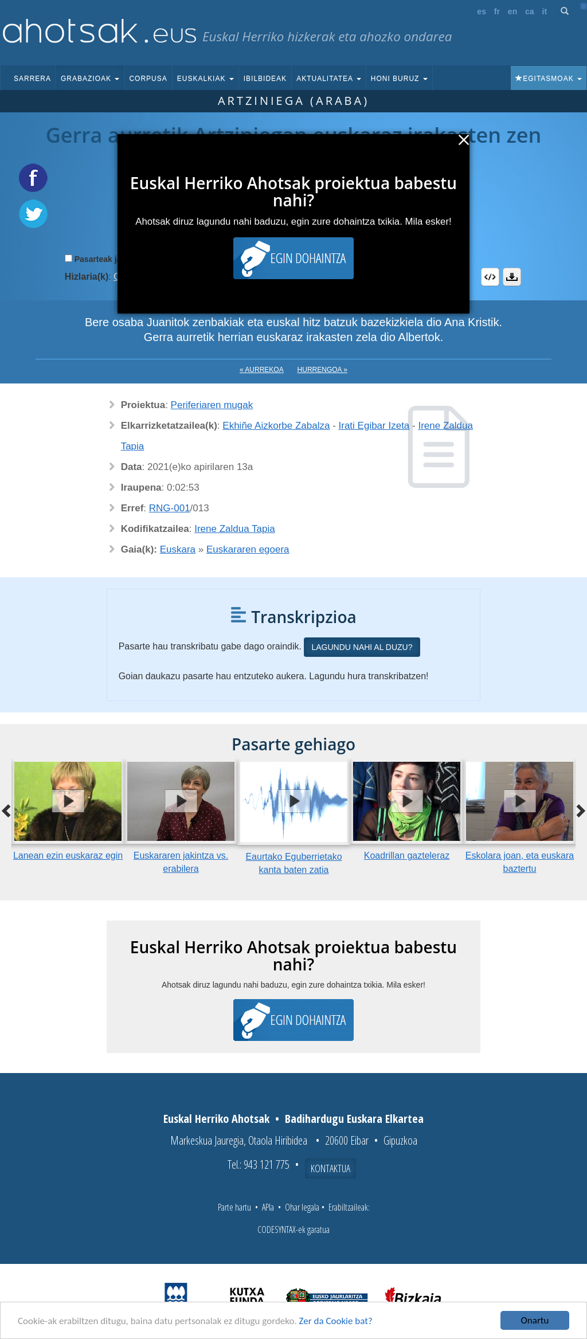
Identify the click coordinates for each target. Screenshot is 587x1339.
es (481, 11)
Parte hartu (234, 1207)
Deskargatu (512, 277)
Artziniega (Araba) (293, 100)
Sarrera (32, 79)
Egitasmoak (548, 79)
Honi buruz (399, 79)
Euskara (177, 549)
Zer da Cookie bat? (336, 1321)
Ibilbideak (265, 79)
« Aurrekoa (262, 370)
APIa (268, 1207)
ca (529, 11)
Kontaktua (330, 1168)
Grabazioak (90, 79)
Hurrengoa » (322, 370)
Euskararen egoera (247, 549)
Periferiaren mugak (212, 405)
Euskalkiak (205, 79)
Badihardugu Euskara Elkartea (354, 1118)
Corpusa (148, 79)
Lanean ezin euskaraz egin (68, 855)
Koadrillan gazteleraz (406, 855)
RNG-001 (169, 508)
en (512, 11)
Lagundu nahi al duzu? (361, 647)
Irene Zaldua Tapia (234, 528)
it (544, 11)
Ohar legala (302, 1207)
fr (497, 11)
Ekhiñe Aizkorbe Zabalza (276, 425)
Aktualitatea (328, 79)
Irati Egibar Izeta (374, 425)
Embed (490, 277)
